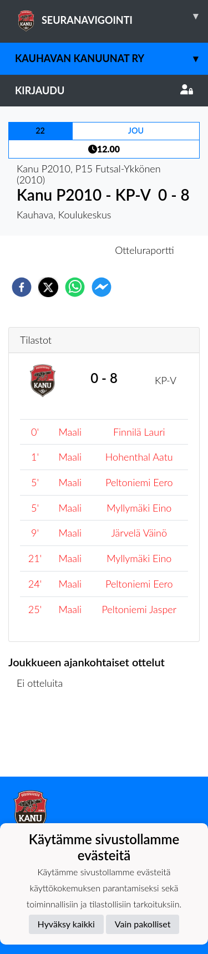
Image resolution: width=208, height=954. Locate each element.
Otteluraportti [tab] (144, 250)
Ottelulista (44, 739)
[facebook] (22, 287)
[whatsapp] (75, 287)
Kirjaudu (104, 90)
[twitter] (48, 287)
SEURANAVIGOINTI (111, 16)
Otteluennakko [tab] (65, 250)
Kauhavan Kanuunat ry (111, 58)
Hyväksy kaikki (66, 924)
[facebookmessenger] (101, 287)
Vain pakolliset (143, 924)
